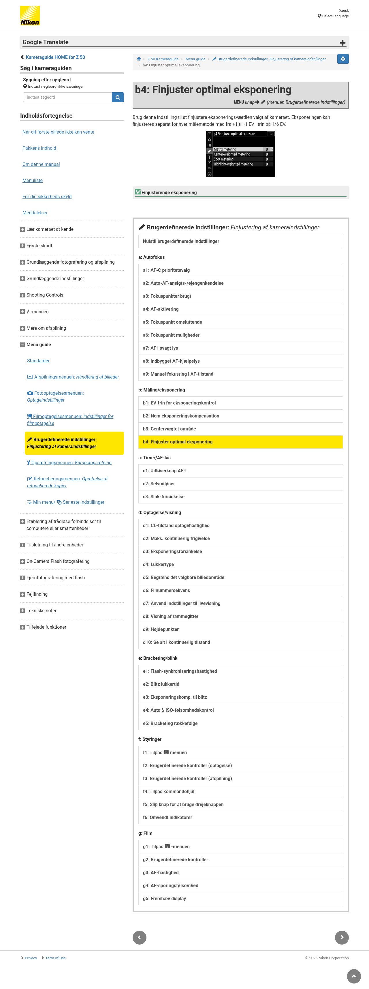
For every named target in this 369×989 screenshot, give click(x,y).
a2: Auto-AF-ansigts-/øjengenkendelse (183, 283)
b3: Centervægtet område (169, 429)
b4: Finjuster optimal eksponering (177, 442)
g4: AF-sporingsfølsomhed (170, 885)
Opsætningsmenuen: (69, 463)
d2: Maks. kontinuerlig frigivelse (176, 538)
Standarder (38, 361)
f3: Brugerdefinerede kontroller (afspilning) (187, 778)
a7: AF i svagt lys (160, 348)
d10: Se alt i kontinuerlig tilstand (176, 642)
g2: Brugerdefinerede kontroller (175, 859)
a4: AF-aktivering (161, 309)
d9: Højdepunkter (161, 629)
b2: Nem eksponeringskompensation (181, 416)
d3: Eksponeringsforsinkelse (172, 551)
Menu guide (195, 59)
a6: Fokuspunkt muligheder (171, 335)
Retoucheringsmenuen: (67, 482)
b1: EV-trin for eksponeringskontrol (179, 403)
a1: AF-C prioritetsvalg (166, 270)
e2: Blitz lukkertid (161, 684)
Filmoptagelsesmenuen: (70, 419)
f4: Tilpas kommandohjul (168, 791)
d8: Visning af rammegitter (170, 616)
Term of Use (56, 958)
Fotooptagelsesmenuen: (55, 396)
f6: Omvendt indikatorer (167, 817)
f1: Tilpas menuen (165, 752)
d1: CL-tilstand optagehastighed (176, 525)
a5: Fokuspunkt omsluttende (172, 322)
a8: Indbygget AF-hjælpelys (171, 361)
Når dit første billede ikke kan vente (58, 132)
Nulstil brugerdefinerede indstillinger (181, 241)
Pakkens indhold (39, 148)
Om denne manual (41, 164)
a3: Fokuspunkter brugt (167, 296)
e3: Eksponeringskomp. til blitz (175, 697)
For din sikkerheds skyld (46, 196)
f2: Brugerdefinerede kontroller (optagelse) (187, 765)
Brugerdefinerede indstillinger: (62, 443)
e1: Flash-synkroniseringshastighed (180, 671)
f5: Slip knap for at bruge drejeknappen (183, 804)
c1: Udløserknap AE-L (165, 470)
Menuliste (32, 180)
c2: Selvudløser (159, 483)
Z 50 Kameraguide (163, 59)
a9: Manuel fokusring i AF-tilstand (178, 374)
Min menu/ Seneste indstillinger (65, 502)
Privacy (31, 958)
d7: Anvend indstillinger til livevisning (182, 603)
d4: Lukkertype (158, 564)
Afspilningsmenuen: (73, 377)
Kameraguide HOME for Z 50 (55, 57)
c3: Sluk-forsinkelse (163, 496)
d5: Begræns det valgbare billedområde (183, 577)
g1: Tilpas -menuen (166, 846)
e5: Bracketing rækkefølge (170, 723)
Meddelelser (35, 213)
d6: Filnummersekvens (166, 590)
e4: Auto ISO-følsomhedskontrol (178, 710)
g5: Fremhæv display (164, 898)
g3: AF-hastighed (161, 872)
